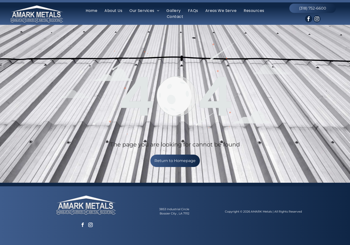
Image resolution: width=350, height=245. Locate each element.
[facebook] (308, 19)
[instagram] (316, 19)
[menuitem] (91, 11)
